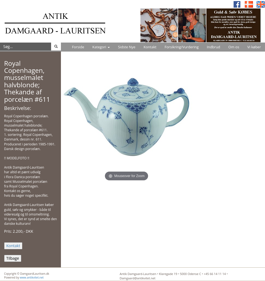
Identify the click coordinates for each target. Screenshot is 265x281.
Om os (233, 46)
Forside (78, 46)
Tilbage (12, 258)
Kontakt (150, 46)
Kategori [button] (101, 46)
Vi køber (254, 46)
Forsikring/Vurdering (182, 46)
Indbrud (213, 46)
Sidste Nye (126, 46)
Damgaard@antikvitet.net (137, 278)
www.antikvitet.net (32, 277)
